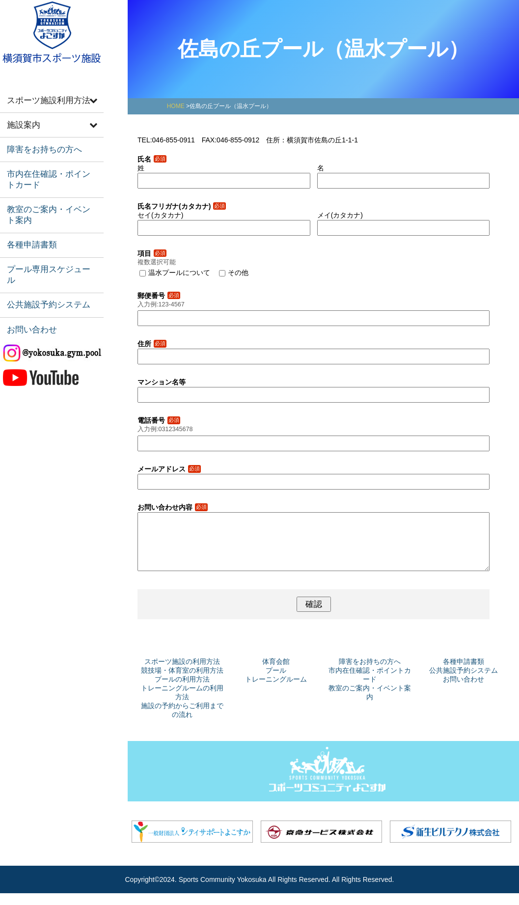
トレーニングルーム (276, 691)
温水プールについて (179, 272)
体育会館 (276, 673)
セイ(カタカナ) (160, 215)
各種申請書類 (28, 225)
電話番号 (158, 420)
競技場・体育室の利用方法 (182, 682)
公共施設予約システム (43, 268)
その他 (238, 272)
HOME (176, 106)
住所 (151, 344)
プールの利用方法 (182, 691)
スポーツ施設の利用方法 (182, 673)
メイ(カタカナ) (340, 215)
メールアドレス (169, 469)
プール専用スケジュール (46, 247)
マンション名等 (161, 382)
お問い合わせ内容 (172, 507)
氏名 (151, 159)
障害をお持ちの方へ (39, 141)
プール (276, 682)
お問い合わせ (28, 290)
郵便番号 (158, 296)
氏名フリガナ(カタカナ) (181, 206)
